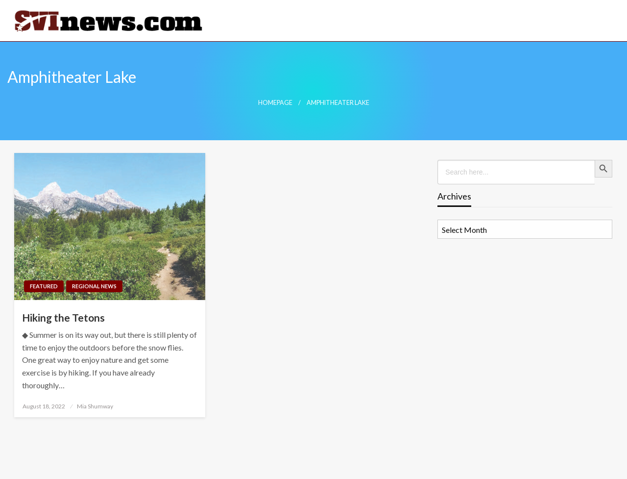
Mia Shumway (95, 406)
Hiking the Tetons (63, 317)
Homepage (275, 102)
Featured (44, 286)
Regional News (94, 286)
